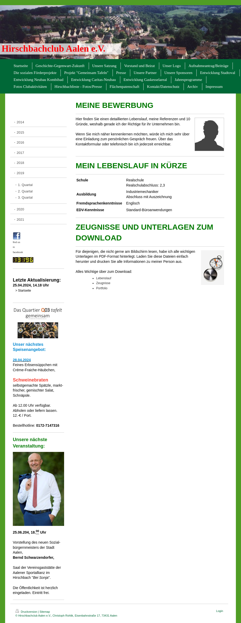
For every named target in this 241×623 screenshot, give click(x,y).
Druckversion (26, 611)
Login (219, 610)
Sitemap (44, 611)
